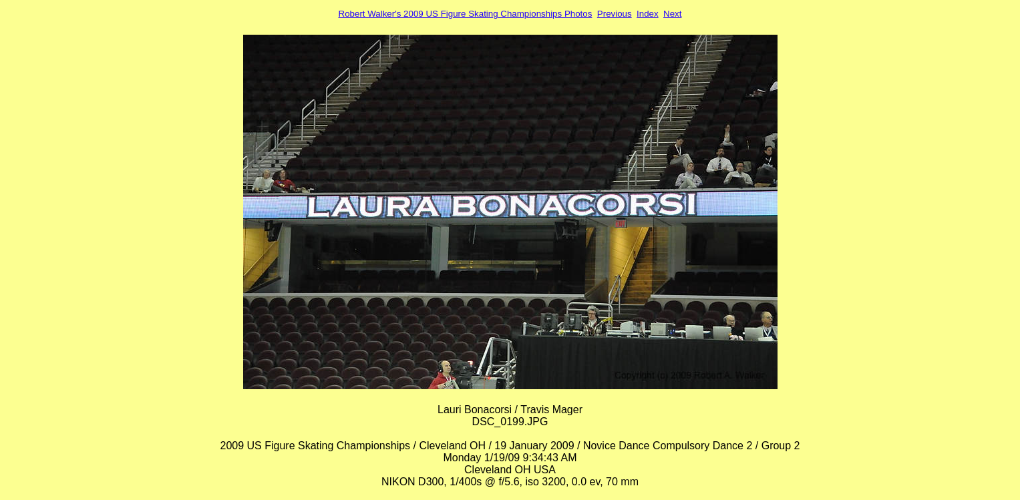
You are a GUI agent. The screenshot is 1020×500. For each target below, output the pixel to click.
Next (672, 14)
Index (648, 14)
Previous (614, 14)
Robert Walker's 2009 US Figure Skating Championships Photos (465, 14)
